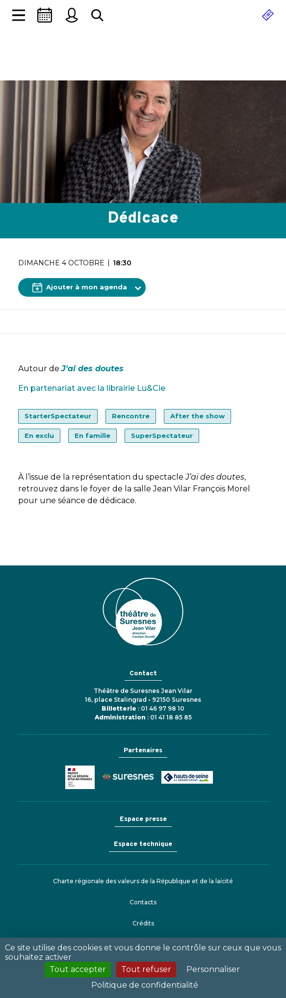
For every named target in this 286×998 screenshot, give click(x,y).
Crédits (143, 923)
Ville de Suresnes (128, 777)
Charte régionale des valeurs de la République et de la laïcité (143, 881)
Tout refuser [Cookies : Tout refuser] (146, 969)
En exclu (39, 435)
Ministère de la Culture (80, 777)
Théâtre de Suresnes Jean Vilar (143, 61)
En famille (92, 435)
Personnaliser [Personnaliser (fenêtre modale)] (213, 969)
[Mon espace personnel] (71, 15)
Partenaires (143, 750)
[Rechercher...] (97, 15)
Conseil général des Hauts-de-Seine (187, 777)
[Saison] (44, 15)
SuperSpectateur (162, 435)
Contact (143, 673)
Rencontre (131, 416)
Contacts (143, 902)
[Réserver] (268, 15)
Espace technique (143, 844)
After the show (197, 416)
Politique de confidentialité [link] (144, 985)
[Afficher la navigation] (18, 15)
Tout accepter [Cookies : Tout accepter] (78, 969)
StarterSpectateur (58, 416)
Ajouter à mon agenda (79, 287)
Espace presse (143, 819)
